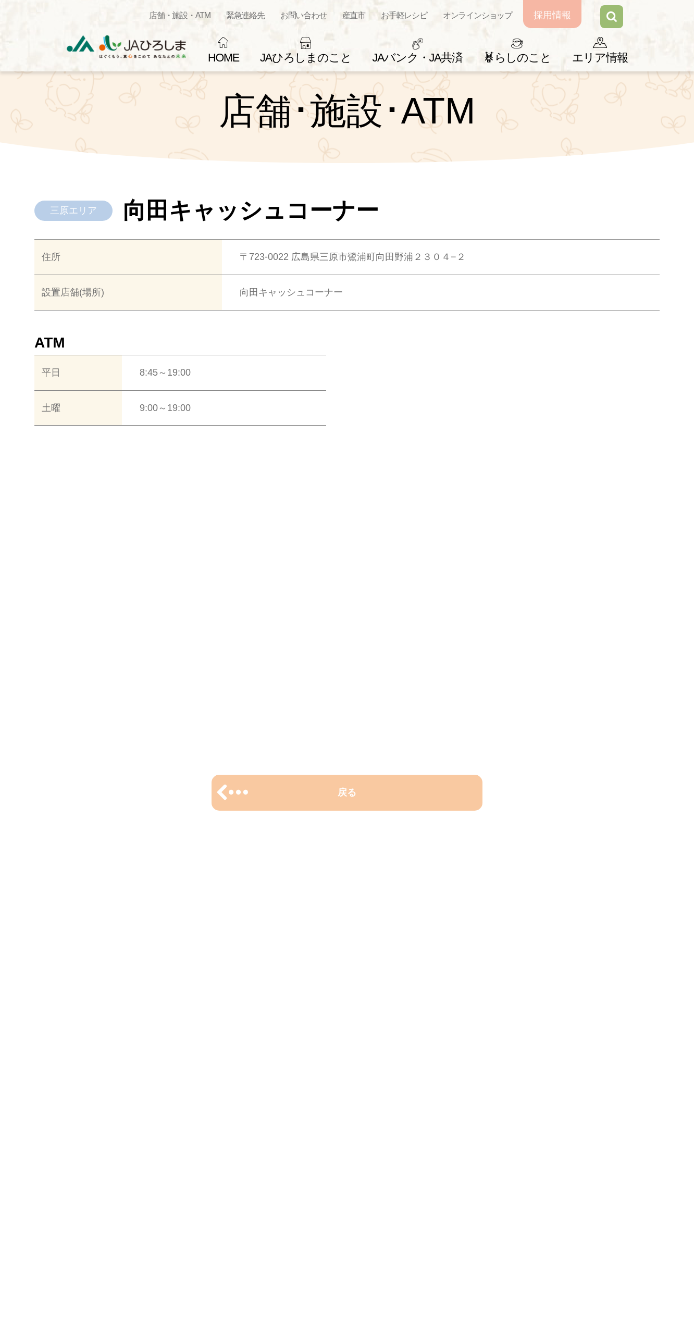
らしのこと (517, 57)
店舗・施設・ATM (179, 15)
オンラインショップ (477, 15)
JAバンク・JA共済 (417, 57)
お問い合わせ (303, 15)
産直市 (353, 15)
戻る (347, 792)
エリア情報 (600, 57)
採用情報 (552, 15)
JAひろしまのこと (305, 57)
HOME (223, 57)
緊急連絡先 (245, 15)
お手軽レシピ (404, 15)
